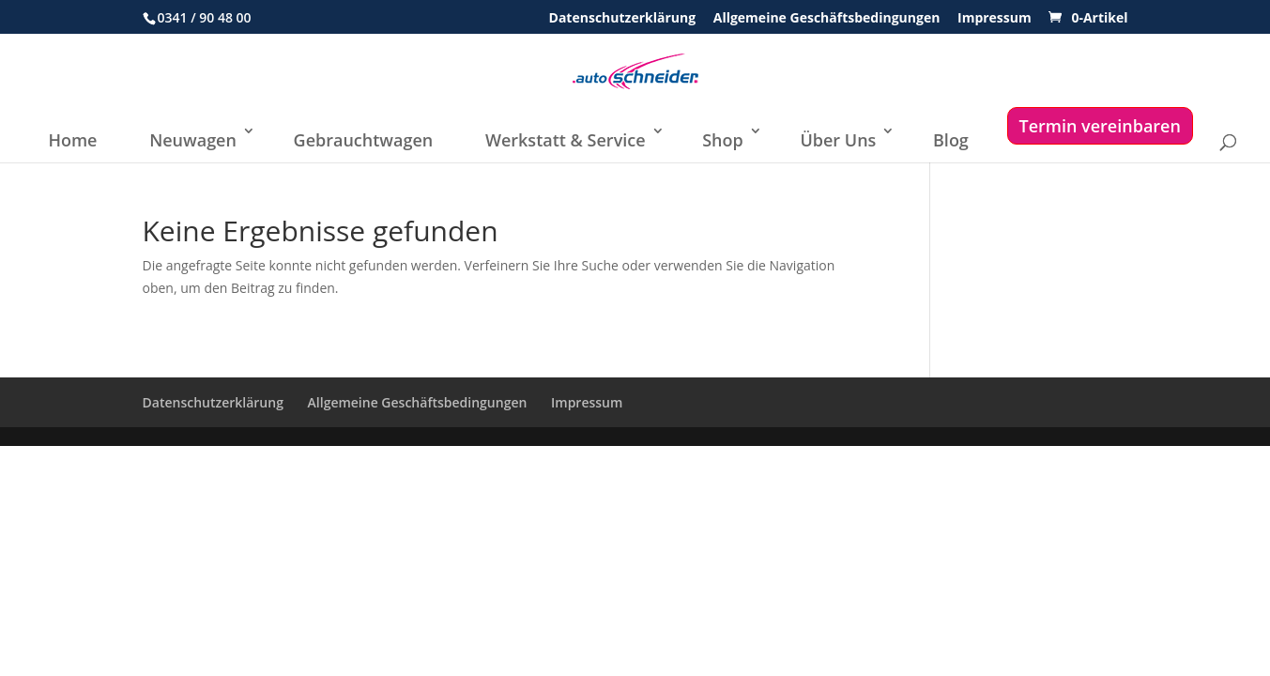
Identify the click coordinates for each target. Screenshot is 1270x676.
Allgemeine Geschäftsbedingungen (827, 18)
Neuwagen (193, 140)
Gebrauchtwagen (364, 140)
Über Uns (838, 140)
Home (72, 140)
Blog (951, 140)
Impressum (994, 18)
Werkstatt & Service (565, 140)
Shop (722, 140)
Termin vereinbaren (1100, 126)
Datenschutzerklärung (622, 18)
